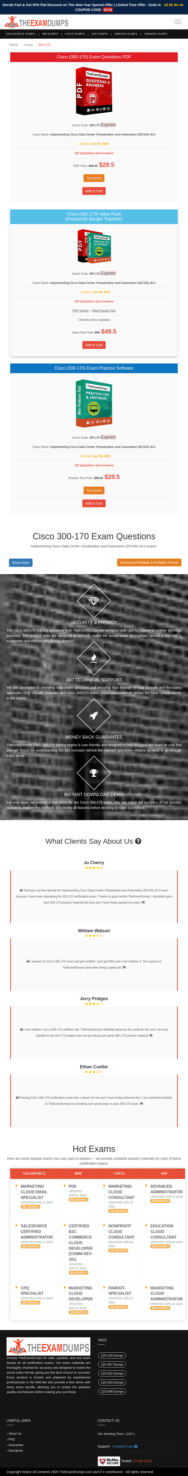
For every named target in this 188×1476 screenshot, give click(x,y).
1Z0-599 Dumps (112, 1391)
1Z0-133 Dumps (112, 1355)
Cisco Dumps (75, 34)
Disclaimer (16, 1450)
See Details (30, 1206)
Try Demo (94, 178)
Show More (20, 563)
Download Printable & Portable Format (149, 562)
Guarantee (16, 1445)
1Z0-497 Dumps (112, 1364)
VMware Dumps (156, 34)
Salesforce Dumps (20, 34)
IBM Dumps (50, 34)
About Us (15, 1433)
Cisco (28, 45)
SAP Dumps (100, 34)
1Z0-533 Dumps (112, 1382)
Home (13, 45)
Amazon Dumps (126, 34)
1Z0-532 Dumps (112, 1373)
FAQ (12, 1439)
